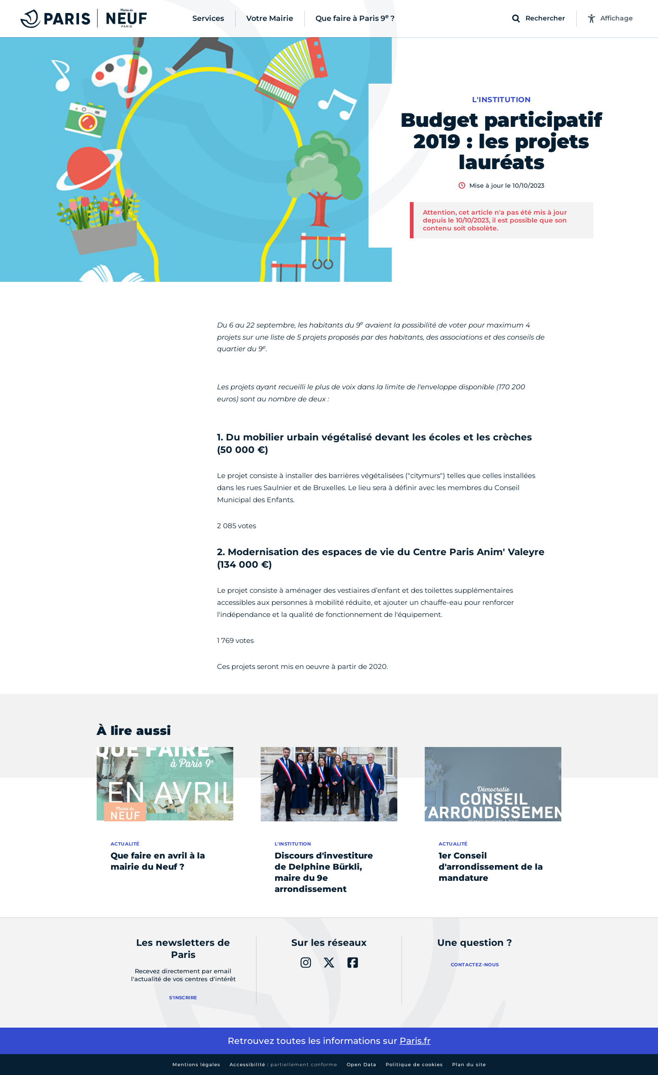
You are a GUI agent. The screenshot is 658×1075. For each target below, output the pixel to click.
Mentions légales (196, 1065)
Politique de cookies (414, 1065)
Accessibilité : (283, 1065)
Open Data (361, 1065)
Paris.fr (415, 1041)
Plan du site (469, 1065)
